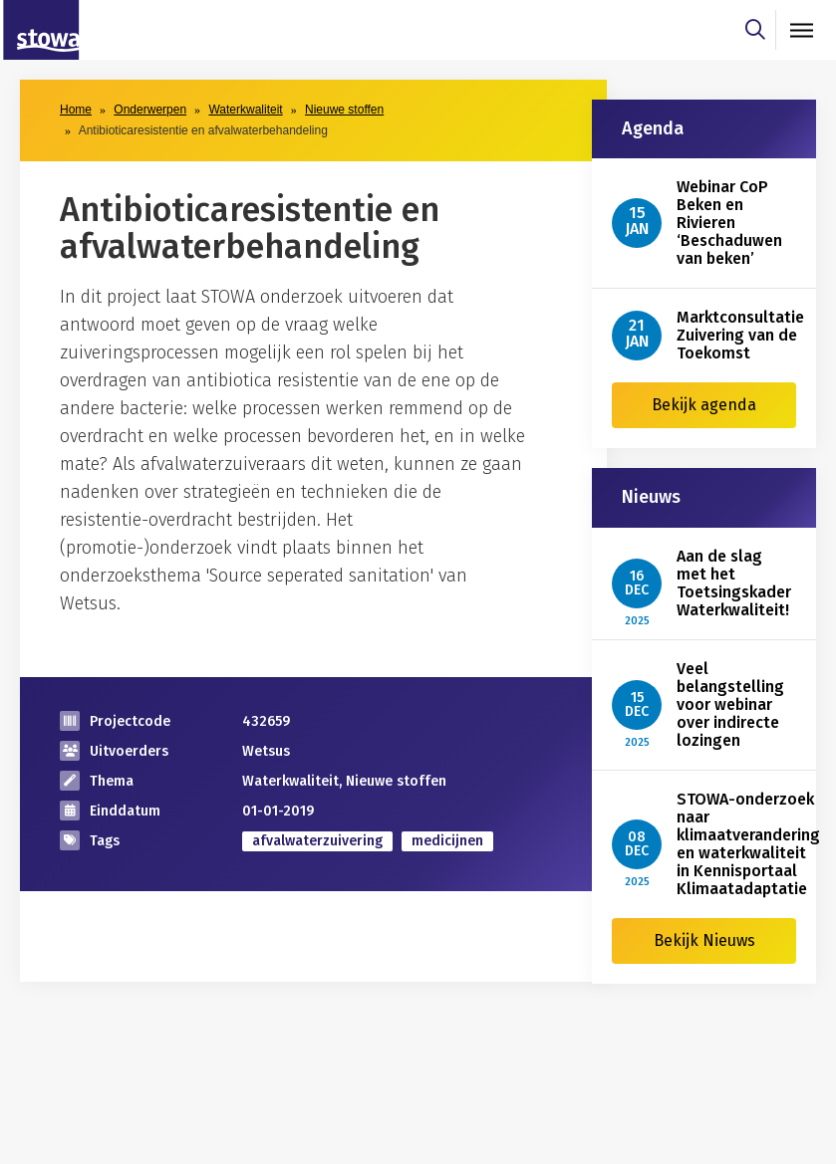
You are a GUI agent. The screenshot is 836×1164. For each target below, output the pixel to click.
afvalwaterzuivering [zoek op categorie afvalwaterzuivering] (317, 840)
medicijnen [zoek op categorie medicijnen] (447, 840)
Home (76, 109)
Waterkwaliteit (245, 109)
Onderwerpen (150, 109)
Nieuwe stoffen (344, 109)
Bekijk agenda (704, 404)
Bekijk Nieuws (704, 940)
